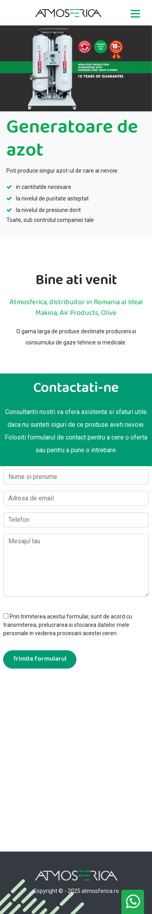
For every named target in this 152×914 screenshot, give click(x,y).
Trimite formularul (39, 659)
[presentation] (63, 693)
